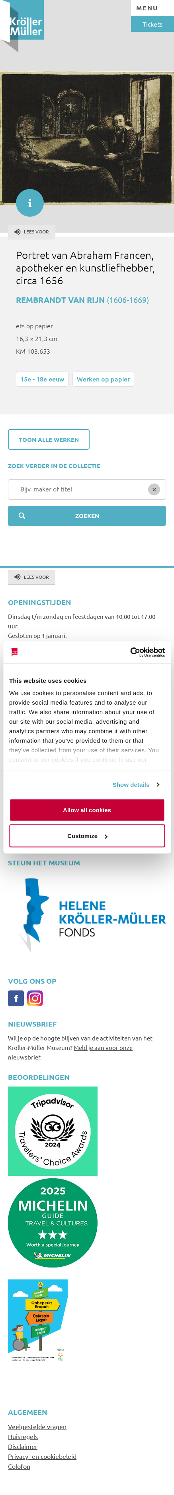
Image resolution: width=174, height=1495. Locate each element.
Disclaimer (22, 1446)
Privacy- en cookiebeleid (42, 1456)
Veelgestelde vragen (37, 1426)
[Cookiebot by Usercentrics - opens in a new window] (130, 652)
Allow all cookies (87, 809)
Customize (87, 835)
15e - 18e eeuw (42, 378)
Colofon (19, 1466)
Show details (131, 784)
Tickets (152, 24)
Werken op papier (103, 378)
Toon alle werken (49, 439)
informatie (26, 199)
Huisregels (23, 1436)
